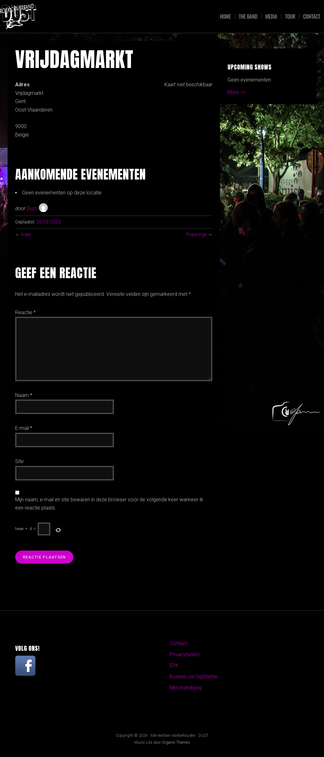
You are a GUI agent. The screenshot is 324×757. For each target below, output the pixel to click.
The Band (248, 16)
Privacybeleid (184, 654)
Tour (290, 16)
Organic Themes (176, 742)
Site (19, 461)
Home (225, 16)
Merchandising (186, 688)
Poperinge (196, 234)
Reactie (25, 312)
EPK (174, 665)
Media (271, 16)
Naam (23, 395)
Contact (311, 16)
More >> (236, 92)
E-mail (23, 428)
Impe (26, 234)
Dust (31, 208)
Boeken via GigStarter (194, 677)
